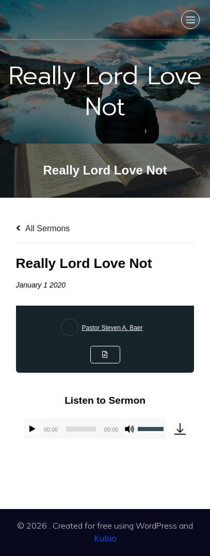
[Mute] (129, 429)
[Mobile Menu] (190, 19)
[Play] (32, 429)
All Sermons (43, 228)
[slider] (81, 429)
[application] (95, 429)
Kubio (105, 538)
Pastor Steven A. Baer (112, 327)
